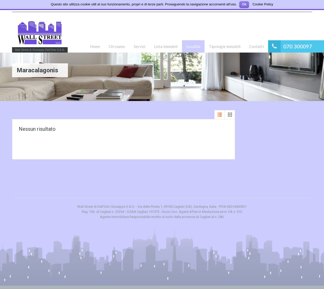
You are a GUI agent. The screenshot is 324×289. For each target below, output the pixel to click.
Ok (244, 4)
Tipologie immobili (224, 46)
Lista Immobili (166, 46)
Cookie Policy (262, 4)
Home (95, 46)
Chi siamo (117, 46)
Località (193, 46)
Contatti (256, 46)
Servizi (139, 46)
